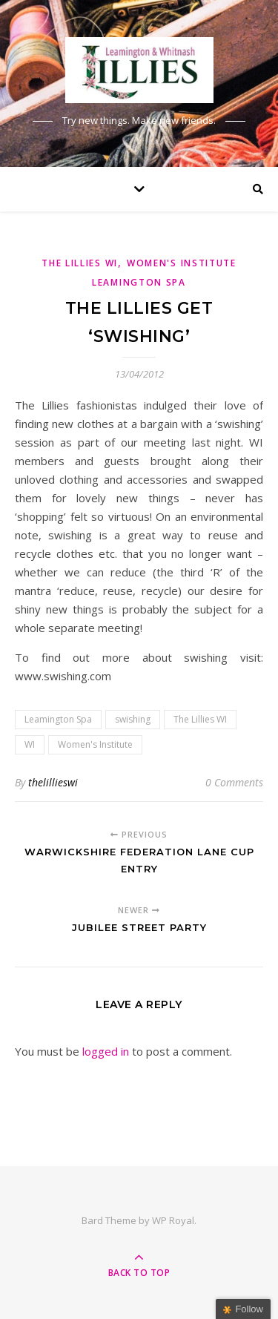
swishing (132, 719)
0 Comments (234, 782)
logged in (105, 1051)
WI (29, 744)
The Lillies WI (80, 263)
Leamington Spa (58, 719)
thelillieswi (53, 782)
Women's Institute (95, 744)
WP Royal (173, 1220)
